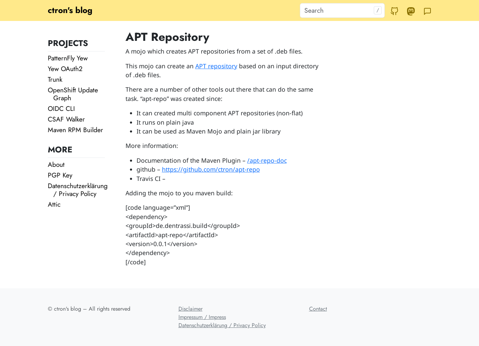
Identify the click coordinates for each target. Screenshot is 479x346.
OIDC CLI (61, 108)
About (56, 164)
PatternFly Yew (68, 58)
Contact (318, 309)
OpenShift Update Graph (73, 94)
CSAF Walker (66, 119)
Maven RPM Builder (75, 130)
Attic (54, 204)
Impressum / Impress (202, 317)
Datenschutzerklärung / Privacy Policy (78, 189)
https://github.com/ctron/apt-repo (211, 169)
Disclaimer (190, 309)
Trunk (55, 79)
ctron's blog (70, 10)
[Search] (342, 10)
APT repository (216, 66)
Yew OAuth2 (65, 68)
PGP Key (60, 175)
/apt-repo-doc (267, 160)
